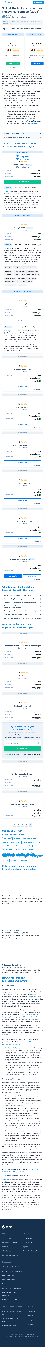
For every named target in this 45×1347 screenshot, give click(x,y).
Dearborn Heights (29, 839)
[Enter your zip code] (22, 743)
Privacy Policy (8, 1336)
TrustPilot (27, 1017)
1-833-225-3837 (8, 1238)
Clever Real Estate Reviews (32, 1251)
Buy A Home (27, 1242)
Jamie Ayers (11, 16)
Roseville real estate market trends (15, 614)
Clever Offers (8, 191)
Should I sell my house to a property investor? (19, 599)
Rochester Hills (8, 853)
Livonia (17, 849)
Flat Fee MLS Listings (9, 1299)
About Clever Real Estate (11, 1267)
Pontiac (31, 849)
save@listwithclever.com (10, 1242)
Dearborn (17, 839)
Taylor (33, 857)
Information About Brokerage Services (23, 1338)
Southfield (30, 853)
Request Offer (13, 576)
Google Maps (32, 997)
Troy (40, 857)
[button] (22, 743)
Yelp (18, 1017)
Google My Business (9, 1017)
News (4, 1284)
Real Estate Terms (8, 1280)
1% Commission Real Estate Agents (11, 1320)
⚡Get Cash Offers (22, 182)
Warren (5, 860)
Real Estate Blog (8, 1275)
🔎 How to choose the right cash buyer (16, 133)
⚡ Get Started (13, 63)
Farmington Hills (29, 842)
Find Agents (38, 2)
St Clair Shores (8, 857)
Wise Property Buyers (11, 331)
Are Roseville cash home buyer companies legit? (20, 602)
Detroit (5, 842)
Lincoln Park (7, 849)
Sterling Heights (22, 857)
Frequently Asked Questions (12, 1271)
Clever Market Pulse (27, 1042)
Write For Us (6, 1251)
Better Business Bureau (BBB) (32, 1014)
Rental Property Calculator (11, 1288)
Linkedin (31, 1324)
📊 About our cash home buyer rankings (17, 137)
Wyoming (24, 860)
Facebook (31, 1311)
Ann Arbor (7, 839)
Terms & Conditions (17, 1336)
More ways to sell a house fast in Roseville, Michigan (21, 611)
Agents (25, 1247)
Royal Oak (20, 853)
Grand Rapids (8, 846)
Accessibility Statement (10, 1255)
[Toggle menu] (2, 2)
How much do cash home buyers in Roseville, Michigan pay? (14, 606)
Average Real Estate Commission (9, 1293)
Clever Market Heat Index (11, 1044)
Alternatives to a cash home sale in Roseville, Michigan (22, 618)
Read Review (22, 321)
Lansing (29, 846)
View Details (13, 67)
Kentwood (19, 846)
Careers (5, 1247)
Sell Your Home (28, 1238)
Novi (24, 849)
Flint (39, 842)
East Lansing (15, 842)
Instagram (31, 1320)
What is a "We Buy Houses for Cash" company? (19, 595)
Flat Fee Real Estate (9, 1325)
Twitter (30, 1315)
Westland (14, 860)
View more (37, 389)
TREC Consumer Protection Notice (31, 1336)
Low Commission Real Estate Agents (12, 1312)
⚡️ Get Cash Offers (22, 748)
